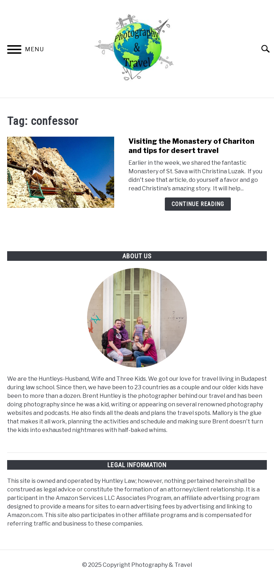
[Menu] (14, 50)
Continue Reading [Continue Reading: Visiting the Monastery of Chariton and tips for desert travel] (198, 204)
